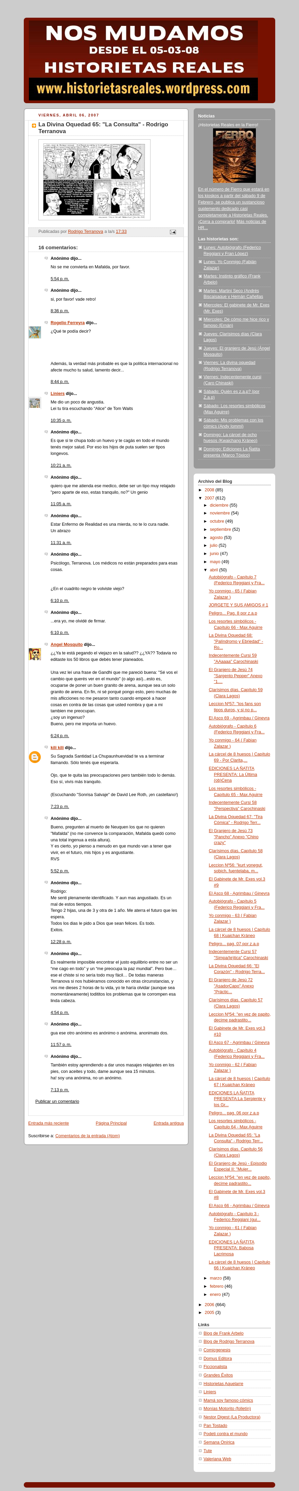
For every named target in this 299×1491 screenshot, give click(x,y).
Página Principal (111, 1123)
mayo (216, 561)
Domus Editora (218, 1358)
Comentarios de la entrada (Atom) (87, 1135)
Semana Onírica (219, 1442)
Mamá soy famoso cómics (228, 1400)
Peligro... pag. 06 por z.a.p (234, 1113)
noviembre (220, 513)
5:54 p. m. (60, 278)
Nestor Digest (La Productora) (232, 1417)
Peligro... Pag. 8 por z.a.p (233, 613)
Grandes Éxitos (218, 1375)
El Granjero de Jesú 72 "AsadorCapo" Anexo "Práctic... (231, 986)
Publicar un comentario (57, 1101)
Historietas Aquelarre (223, 1383)
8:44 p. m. (60, 381)
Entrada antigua (169, 1123)
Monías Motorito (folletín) (227, 1408)
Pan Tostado (215, 1425)
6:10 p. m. (60, 600)
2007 (210, 498)
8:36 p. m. (60, 310)
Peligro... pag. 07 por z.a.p (234, 943)
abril (214, 570)
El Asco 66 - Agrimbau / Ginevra (239, 1205)
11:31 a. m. (61, 542)
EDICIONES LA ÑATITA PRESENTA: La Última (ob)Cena (233, 774)
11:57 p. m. (61, 1044)
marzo (216, 1278)
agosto (217, 537)
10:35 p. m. (61, 420)
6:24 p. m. (60, 735)
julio (214, 545)
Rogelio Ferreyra (68, 322)
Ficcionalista (215, 1366)
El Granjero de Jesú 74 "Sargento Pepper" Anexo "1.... (236, 675)
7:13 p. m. (60, 1090)
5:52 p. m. (60, 871)
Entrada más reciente (48, 1123)
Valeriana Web (217, 1459)
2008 (210, 490)
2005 (210, 1312)
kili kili (57, 747)
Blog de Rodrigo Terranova (229, 1341)
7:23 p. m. (60, 806)
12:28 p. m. (61, 941)
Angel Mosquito (67, 644)
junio (215, 553)
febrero (217, 1286)
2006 (210, 1304)
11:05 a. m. (61, 504)
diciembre (220, 505)
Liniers (58, 393)
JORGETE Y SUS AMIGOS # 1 (238, 605)
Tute (208, 1450)
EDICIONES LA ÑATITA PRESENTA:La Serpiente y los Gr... (237, 1099)
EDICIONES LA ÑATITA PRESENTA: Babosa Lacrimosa (231, 1248)
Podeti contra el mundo (226, 1433)
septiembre (221, 529)
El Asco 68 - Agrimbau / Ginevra (239, 893)
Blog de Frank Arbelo (224, 1333)
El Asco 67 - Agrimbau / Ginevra (239, 1042)
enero (216, 1294)
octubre (218, 521)
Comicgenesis (217, 1350)
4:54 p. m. (60, 1012)
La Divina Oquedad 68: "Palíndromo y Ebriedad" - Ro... (236, 641)
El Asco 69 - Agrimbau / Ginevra (239, 718)
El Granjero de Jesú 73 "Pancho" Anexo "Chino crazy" (234, 836)
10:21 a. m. (61, 465)
